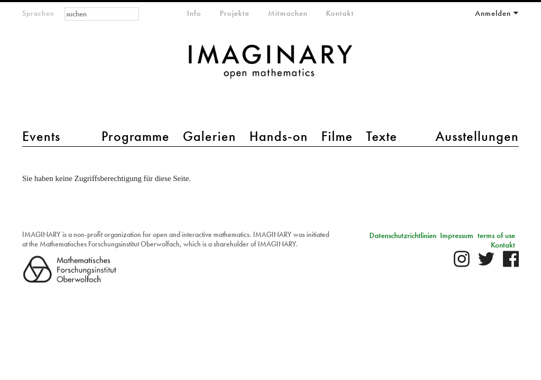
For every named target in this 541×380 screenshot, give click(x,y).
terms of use (496, 235)
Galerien (209, 136)
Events (41, 136)
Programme (135, 136)
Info (194, 13)
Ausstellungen (477, 136)
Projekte (234, 13)
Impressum (456, 235)
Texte (381, 136)
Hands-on (278, 136)
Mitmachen (287, 13)
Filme (337, 136)
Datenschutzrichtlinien (402, 235)
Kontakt (340, 13)
